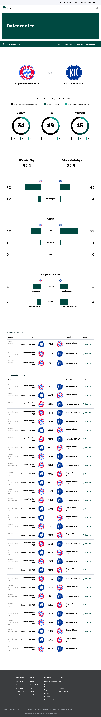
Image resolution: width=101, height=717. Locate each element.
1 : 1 (50, 518)
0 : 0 (50, 430)
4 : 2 (50, 614)
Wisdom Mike (34, 306)
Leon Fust (36, 291)
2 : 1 (50, 363)
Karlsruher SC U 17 (28, 344)
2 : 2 (50, 535)
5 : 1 (50, 404)
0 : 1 (50, 474)
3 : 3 (50, 640)
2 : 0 (50, 344)
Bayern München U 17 (72, 344)
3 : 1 (50, 579)
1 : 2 (50, 354)
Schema (87, 344)
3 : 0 (50, 421)
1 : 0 (50, 500)
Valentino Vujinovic (69, 306)
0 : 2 (50, 552)
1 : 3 (50, 491)
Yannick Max (66, 291)
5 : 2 (50, 509)
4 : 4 (50, 413)
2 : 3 (50, 561)
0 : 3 (50, 395)
